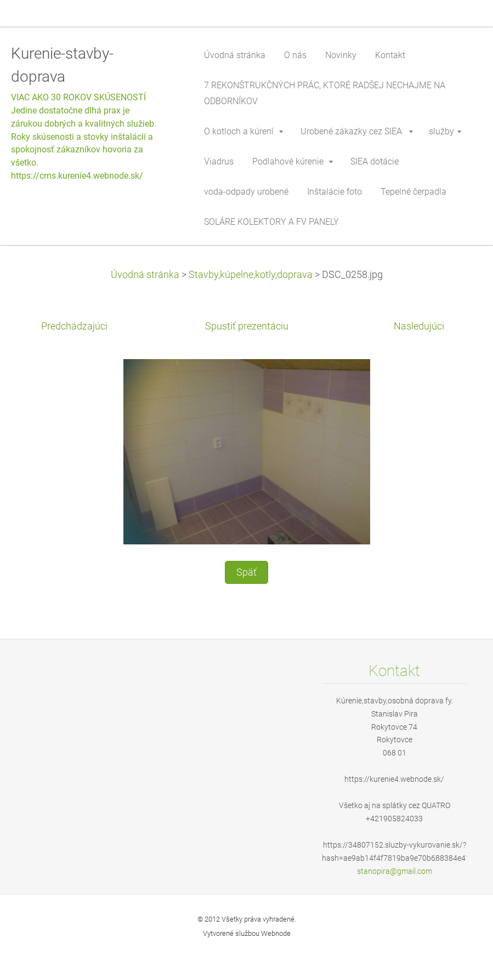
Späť (246, 572)
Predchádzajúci (74, 326)
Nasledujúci (419, 326)
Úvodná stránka (145, 274)
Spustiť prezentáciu (246, 326)
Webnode (276, 933)
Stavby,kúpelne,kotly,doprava (251, 274)
